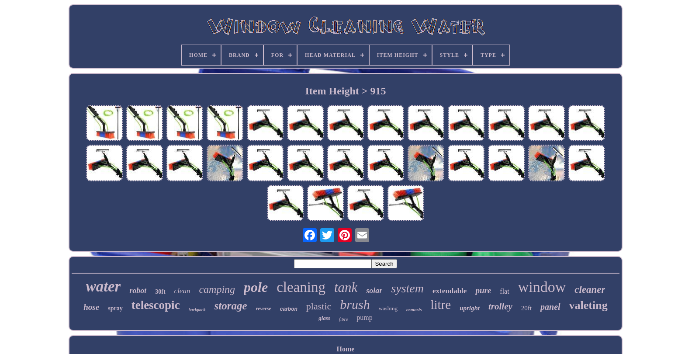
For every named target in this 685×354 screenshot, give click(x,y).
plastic (318, 306)
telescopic (155, 305)
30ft (160, 291)
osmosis (414, 309)
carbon (289, 309)
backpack (197, 309)
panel (550, 307)
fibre (343, 319)
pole (256, 287)
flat (504, 291)
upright (470, 308)
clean (182, 291)
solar (374, 290)
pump (364, 317)
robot (137, 290)
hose (91, 307)
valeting (588, 305)
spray (115, 308)
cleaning (301, 287)
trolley (500, 306)
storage (230, 306)
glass (324, 318)
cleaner (589, 289)
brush (355, 304)
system (407, 288)
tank (345, 287)
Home (346, 349)
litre (440, 305)
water (103, 286)
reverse (263, 308)
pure (483, 290)
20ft (526, 308)
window (542, 287)
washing (388, 308)
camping (217, 289)
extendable (449, 291)
